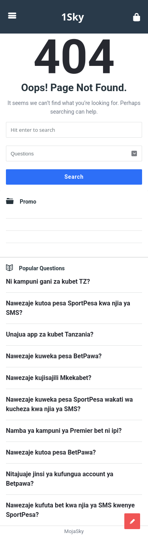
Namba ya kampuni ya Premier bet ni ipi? (64, 430)
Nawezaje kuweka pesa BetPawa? (53, 356)
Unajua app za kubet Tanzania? (50, 334)
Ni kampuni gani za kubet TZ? (48, 281)
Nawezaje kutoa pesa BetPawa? (51, 452)
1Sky (72, 16)
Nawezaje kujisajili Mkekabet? (48, 378)
